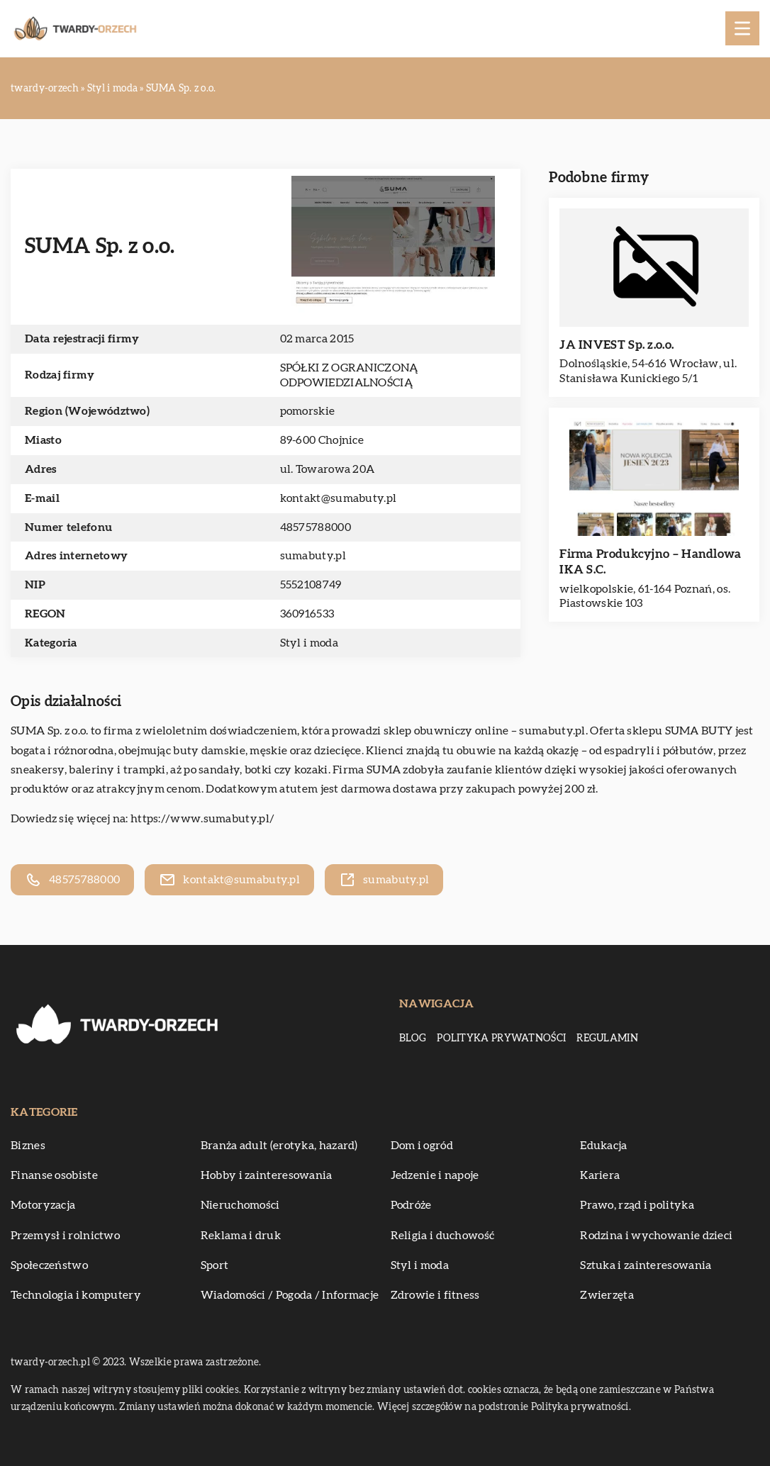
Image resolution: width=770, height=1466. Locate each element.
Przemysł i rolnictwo (65, 1235)
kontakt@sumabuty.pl (338, 498)
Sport (215, 1265)
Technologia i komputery (76, 1295)
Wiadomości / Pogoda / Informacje (290, 1295)
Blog (412, 1038)
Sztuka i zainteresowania (645, 1265)
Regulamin (607, 1038)
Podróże (411, 1205)
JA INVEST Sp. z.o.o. (616, 345)
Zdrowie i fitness (435, 1295)
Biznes (28, 1145)
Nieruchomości (240, 1205)
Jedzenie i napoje (435, 1175)
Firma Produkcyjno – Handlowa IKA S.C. (650, 562)
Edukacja (603, 1145)
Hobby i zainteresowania (267, 1175)
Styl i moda (309, 643)
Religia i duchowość (443, 1235)
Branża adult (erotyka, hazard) (279, 1145)
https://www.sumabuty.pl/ (202, 818)
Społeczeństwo (49, 1265)
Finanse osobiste (54, 1175)
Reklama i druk (241, 1235)
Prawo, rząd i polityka (637, 1205)
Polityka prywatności (501, 1038)
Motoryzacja (43, 1205)
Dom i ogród (422, 1145)
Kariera (600, 1175)
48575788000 (315, 527)
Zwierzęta (607, 1295)
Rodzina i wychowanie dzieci (656, 1235)
